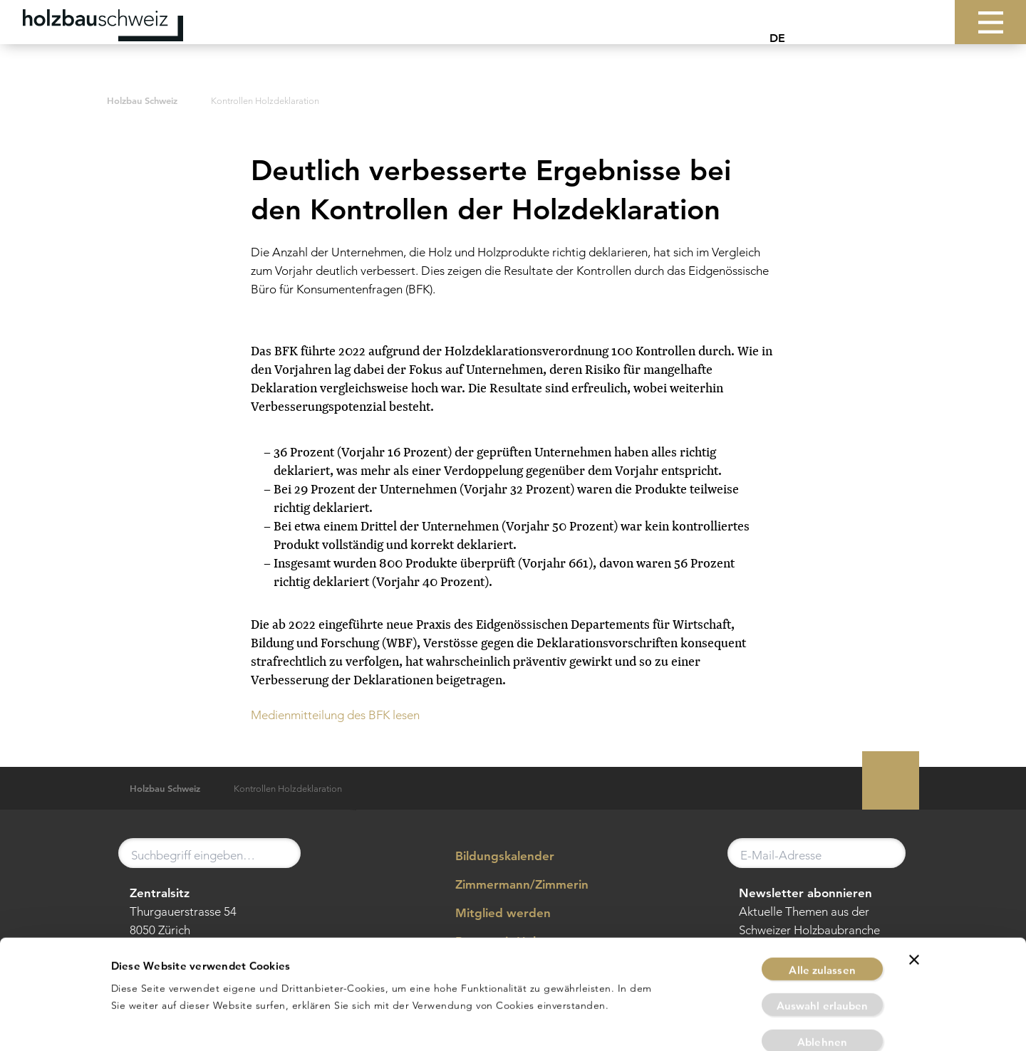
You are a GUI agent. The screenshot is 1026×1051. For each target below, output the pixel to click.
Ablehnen (822, 984)
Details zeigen (681, 1023)
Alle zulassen (822, 912)
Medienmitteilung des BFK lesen (335, 715)
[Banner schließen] (914, 902)
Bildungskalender (494, 856)
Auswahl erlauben (823, 949)
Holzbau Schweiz (142, 101)
